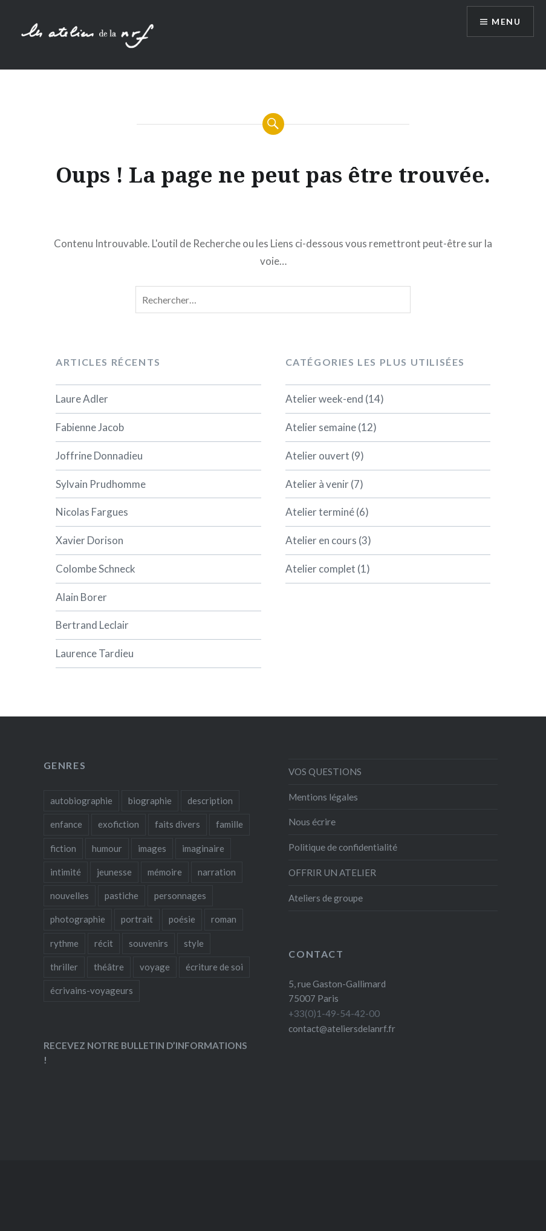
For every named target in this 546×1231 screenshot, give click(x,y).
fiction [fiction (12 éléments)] (63, 848)
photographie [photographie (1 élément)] (77, 919)
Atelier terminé (319, 511)
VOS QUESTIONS (325, 771)
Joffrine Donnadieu (99, 455)
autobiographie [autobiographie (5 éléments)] (81, 800)
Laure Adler (82, 398)
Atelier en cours (321, 540)
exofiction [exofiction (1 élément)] (118, 824)
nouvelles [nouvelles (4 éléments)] (69, 895)
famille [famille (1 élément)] (229, 824)
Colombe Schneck (95, 568)
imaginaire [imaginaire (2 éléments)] (203, 848)
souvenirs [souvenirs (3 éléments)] (148, 943)
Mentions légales (323, 796)
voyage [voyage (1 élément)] (155, 966)
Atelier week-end (324, 398)
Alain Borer (81, 597)
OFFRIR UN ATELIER (332, 872)
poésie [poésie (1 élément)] (182, 919)
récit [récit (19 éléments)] (103, 943)
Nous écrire (312, 821)
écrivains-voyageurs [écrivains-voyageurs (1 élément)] (91, 990)
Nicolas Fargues (92, 511)
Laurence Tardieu (95, 653)
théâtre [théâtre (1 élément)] (109, 966)
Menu (506, 21)
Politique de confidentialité (342, 847)
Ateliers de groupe (325, 897)
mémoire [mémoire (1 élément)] (165, 871)
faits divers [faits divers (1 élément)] (177, 824)
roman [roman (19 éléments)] (223, 919)
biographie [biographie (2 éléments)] (150, 800)
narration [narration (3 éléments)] (217, 871)
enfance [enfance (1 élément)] (66, 824)
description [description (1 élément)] (210, 800)
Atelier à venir (317, 484)
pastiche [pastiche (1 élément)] (121, 895)
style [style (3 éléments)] (194, 943)
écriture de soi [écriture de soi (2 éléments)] (214, 966)
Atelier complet (320, 568)
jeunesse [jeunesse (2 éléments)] (114, 871)
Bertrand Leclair (92, 625)
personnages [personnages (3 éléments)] (180, 895)
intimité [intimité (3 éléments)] (65, 871)
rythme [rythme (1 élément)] (64, 943)
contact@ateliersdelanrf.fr (341, 1028)
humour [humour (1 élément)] (107, 848)
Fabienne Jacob (90, 427)
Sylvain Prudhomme (101, 484)
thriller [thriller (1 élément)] (64, 966)
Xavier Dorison (89, 540)
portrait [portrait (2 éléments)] (137, 919)
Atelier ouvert (317, 455)
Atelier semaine (320, 427)
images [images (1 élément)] (152, 848)
